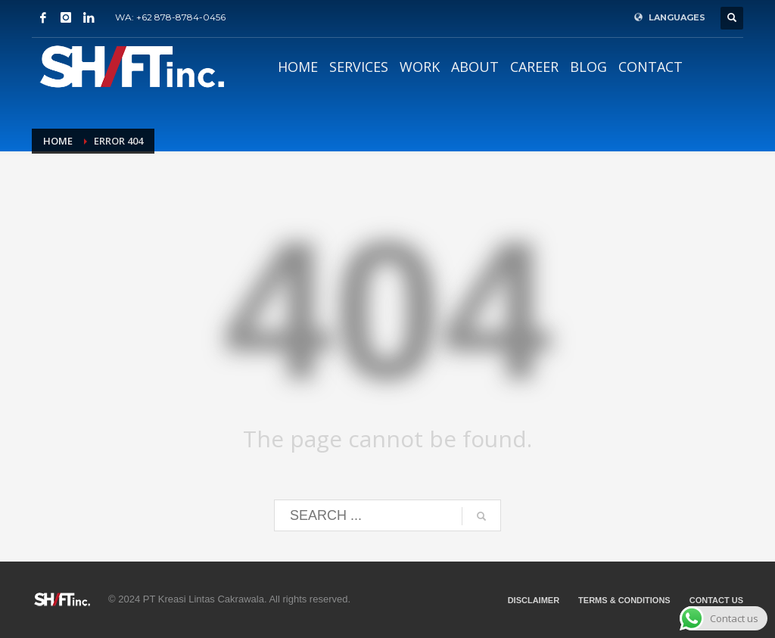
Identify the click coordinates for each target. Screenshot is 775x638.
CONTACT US (716, 600)
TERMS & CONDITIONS (624, 600)
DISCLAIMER (533, 600)
